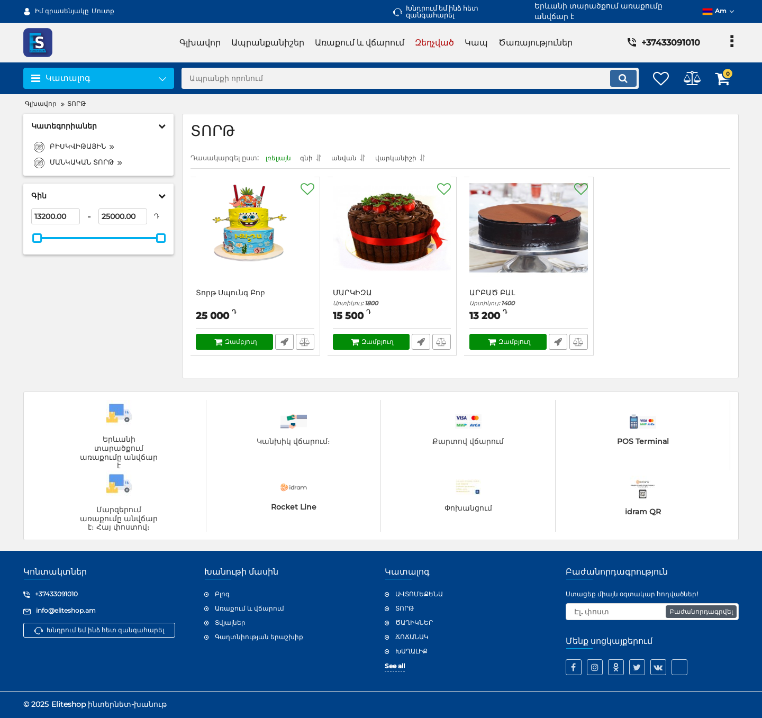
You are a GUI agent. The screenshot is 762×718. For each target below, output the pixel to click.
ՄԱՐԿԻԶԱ (392, 301)
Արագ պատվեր (284, 345)
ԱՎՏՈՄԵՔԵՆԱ (419, 594)
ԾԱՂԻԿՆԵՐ (414, 622)
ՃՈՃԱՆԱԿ (412, 637)
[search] (401, 78)
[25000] (122, 216)
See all (395, 666)
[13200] (55, 216)
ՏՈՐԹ (404, 608)
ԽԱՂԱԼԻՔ (411, 651)
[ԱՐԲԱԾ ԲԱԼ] (529, 239)
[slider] (37, 238)
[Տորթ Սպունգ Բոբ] (255, 239)
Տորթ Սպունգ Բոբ (231, 296)
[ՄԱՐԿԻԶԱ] (392, 239)
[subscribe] (652, 611)
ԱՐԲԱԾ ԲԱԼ (529, 301)
